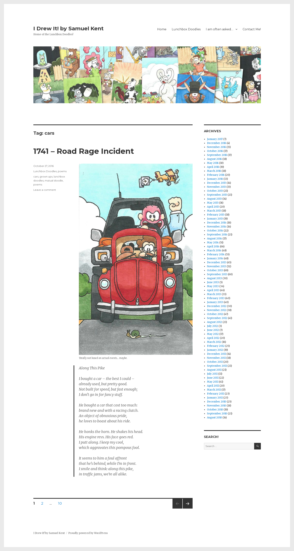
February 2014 (216, 254)
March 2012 (214, 342)
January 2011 (215, 397)
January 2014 (215, 258)
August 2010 (214, 417)
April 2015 (213, 206)
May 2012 (213, 334)
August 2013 (214, 278)
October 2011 (215, 361)
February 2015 (215, 214)
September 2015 (217, 194)
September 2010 (217, 413)
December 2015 (216, 182)
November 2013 (216, 266)
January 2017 (215, 139)
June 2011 (213, 377)
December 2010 (216, 401)
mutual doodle (54, 180)
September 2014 (217, 234)
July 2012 (212, 326)
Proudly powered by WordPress (88, 533)
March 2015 (214, 210)
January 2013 (215, 302)
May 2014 (213, 242)
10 (61, 503)
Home (161, 29)
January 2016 (215, 179)
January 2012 (215, 350)
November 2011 (216, 358)
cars (35, 176)
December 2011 (216, 354)
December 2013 (216, 262)
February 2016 (215, 175)
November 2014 (216, 226)
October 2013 (215, 270)
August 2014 (214, 238)
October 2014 (215, 230)
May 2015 (213, 202)
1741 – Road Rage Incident (83, 151)
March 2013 (214, 294)
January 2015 (215, 218)
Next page (188, 508)
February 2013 (216, 298)
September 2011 (217, 365)
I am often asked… (219, 29)
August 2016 (214, 159)
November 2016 (216, 147)
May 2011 (212, 381)
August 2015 (214, 198)
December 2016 (216, 143)
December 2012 (216, 306)
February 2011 (215, 393)
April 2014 (213, 246)
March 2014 (214, 250)
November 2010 (216, 405)
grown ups (46, 176)
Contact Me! (252, 29)
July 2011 (212, 373)
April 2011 (213, 385)
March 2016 (214, 171)
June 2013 (213, 282)
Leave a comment (44, 189)
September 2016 (217, 155)
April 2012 (213, 338)
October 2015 (215, 190)
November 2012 (216, 310)
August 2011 (214, 369)
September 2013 (217, 274)
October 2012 (215, 314)
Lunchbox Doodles (186, 29)
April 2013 (213, 290)
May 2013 (213, 286)
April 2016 (213, 167)
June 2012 (213, 330)
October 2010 (215, 409)
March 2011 (214, 389)
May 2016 (213, 163)
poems (62, 171)
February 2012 (216, 346)
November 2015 (216, 186)
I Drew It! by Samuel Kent (68, 28)
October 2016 (215, 151)
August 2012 (214, 322)
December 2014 (216, 222)
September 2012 (217, 318)
